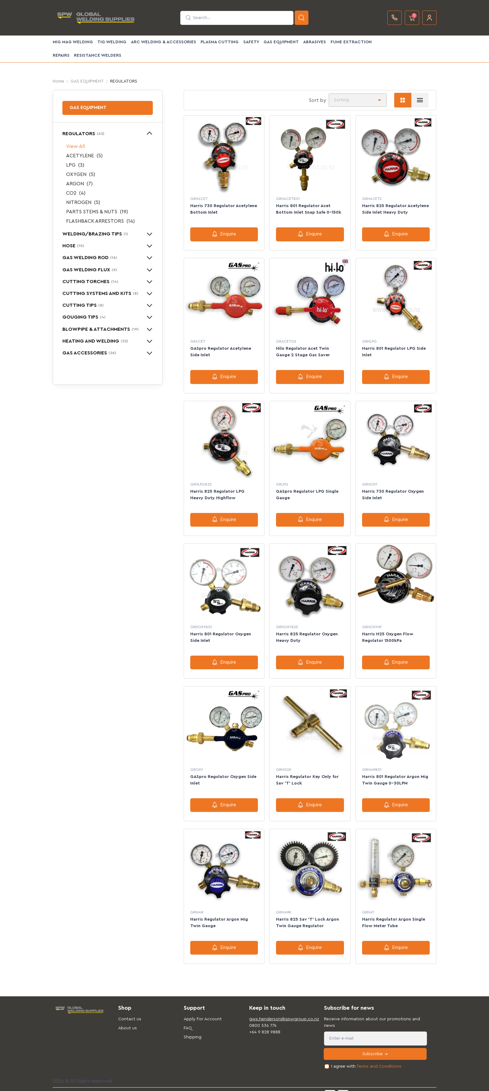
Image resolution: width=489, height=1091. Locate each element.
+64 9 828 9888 (264, 1023)
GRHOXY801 (201, 622)
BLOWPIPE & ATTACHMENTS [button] (100, 329)
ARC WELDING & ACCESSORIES (163, 42)
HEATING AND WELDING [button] (95, 341)
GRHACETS (372, 199)
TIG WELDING (111, 42)
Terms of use (180, 1084)
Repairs (61, 55)
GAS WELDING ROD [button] (89, 257)
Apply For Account (203, 1010)
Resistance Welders (97, 55)
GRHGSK (284, 764)
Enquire (224, 234)
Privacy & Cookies (235, 1084)
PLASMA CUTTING (220, 42)
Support (205, 1084)
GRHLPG (369, 340)
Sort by (317, 100)
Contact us (129, 1010)
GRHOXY (369, 481)
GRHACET (199, 199)
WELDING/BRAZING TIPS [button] (95, 234)
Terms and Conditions (378, 1057)
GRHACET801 (288, 199)
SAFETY (251, 42)
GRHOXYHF (372, 622)
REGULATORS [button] (83, 133)
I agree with (366, 1057)
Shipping (192, 1028)
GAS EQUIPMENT (281, 42)
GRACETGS (286, 340)
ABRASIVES (314, 42)
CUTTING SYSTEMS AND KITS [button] (100, 293)
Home (58, 81)
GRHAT (368, 905)
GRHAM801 (371, 764)
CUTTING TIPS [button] (83, 305)
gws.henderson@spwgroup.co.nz (277, 1010)
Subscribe (375, 1045)
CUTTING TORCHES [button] (90, 281)
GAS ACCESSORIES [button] (89, 353)
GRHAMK (284, 905)
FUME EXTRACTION (351, 42)
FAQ (188, 1019)
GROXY (196, 764)
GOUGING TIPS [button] (83, 317)
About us (127, 1019)
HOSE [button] (73, 245)
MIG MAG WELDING (73, 42)
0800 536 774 (263, 1017)
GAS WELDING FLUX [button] (89, 269)
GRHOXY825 (287, 622)
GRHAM (196, 905)
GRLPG (282, 481)
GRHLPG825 (201, 481)
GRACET (197, 340)
